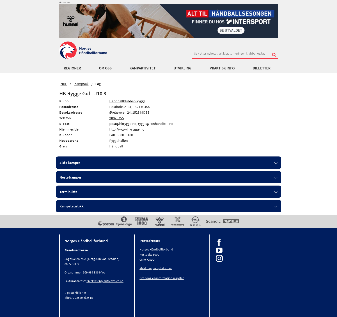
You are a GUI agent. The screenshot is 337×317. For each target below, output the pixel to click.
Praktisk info (222, 68)
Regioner (72, 68)
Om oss (105, 68)
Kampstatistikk (72, 206)
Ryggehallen (118, 140)
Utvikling (183, 68)
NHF (64, 83)
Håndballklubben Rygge (127, 101)
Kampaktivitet (143, 68)
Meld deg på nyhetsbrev (156, 268)
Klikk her (80, 293)
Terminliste (68, 191)
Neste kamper (70, 177)
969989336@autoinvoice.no (105, 281)
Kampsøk (81, 83)
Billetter (262, 68)
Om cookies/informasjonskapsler (162, 278)
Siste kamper (70, 162)
